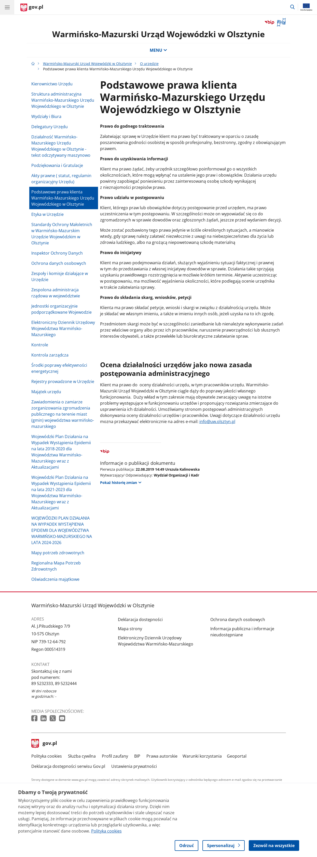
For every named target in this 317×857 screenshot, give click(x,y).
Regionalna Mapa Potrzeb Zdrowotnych (56, 566)
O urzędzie (149, 63)
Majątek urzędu (46, 391)
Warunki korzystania (202, 756)
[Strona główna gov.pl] (31, 8)
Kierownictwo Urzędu (52, 84)
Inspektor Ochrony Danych (57, 253)
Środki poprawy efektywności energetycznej (59, 368)
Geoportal (236, 756)
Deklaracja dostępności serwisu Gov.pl (68, 766)
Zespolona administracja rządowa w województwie (55, 293)
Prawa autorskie (161, 756)
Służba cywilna (82, 756)
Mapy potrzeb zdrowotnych (57, 553)
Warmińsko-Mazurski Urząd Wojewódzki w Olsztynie (158, 34)
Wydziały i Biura (46, 116)
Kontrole (39, 345)
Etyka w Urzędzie (47, 214)
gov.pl (44, 743)
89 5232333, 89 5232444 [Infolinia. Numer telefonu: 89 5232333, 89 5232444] (54, 683)
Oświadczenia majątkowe (55, 579)
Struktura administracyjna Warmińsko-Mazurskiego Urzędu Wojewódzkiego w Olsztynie (62, 100)
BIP (137, 756)
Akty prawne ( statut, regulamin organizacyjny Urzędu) (61, 178)
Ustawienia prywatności (134, 766)
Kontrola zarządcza (49, 355)
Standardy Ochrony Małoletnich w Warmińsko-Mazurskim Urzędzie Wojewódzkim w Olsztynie (61, 234)
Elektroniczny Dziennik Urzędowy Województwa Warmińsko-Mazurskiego (63, 328)
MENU (158, 50)
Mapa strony (130, 628)
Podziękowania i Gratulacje (57, 165)
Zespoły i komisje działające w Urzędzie (59, 276)
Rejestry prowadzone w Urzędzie (62, 381)
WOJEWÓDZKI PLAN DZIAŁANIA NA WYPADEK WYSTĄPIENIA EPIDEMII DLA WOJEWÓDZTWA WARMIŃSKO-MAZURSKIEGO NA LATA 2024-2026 (61, 530)
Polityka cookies (46, 756)
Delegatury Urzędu (49, 126)
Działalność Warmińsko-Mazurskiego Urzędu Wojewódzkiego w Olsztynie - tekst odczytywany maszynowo (60, 146)
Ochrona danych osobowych (58, 263)
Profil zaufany (115, 756)
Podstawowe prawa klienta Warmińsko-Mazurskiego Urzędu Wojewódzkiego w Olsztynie (62, 198)
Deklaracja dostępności (140, 619)
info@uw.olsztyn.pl (217, 421)
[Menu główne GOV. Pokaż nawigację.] (7, 7)
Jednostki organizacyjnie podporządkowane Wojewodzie (61, 309)
